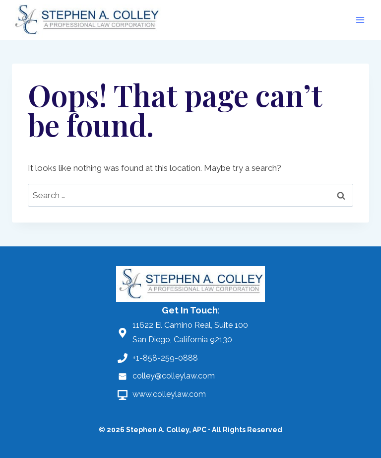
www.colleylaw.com (169, 394)
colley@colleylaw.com (173, 376)
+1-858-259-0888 (165, 358)
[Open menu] (360, 19)
